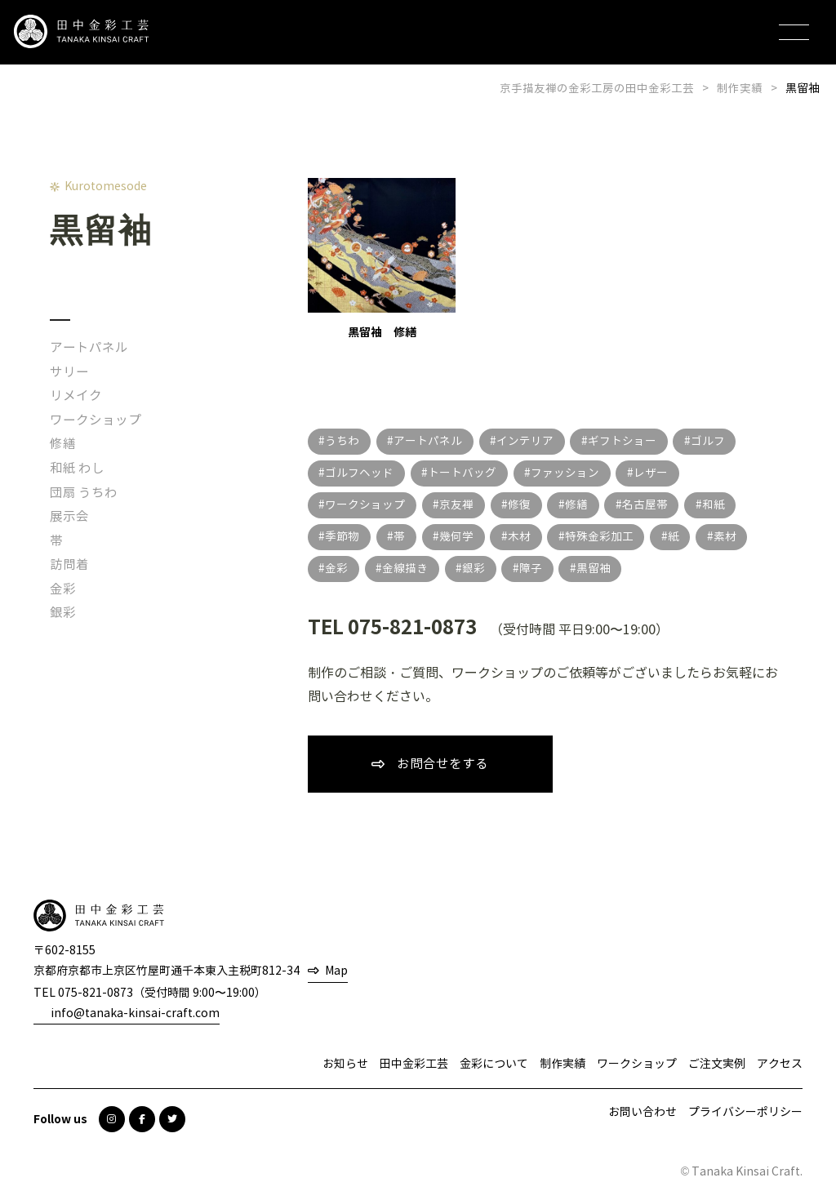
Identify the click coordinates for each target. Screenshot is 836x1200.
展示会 (69, 516)
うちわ (343, 441)
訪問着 (69, 564)
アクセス (780, 1065)
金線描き (406, 569)
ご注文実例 (716, 1065)
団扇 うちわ (84, 492)
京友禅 (458, 505)
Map (336, 973)
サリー (69, 372)
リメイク (76, 395)
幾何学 (459, 537)
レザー (654, 473)
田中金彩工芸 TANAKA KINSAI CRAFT (89, 33)
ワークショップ (95, 420)
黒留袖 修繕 (382, 259)
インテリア (527, 441)
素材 (730, 537)
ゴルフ (712, 441)
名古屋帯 (649, 505)
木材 (522, 537)
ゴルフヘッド (360, 473)
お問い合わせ (642, 1113)
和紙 (718, 505)
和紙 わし (77, 468)
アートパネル (89, 347)
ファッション (567, 473)
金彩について (494, 1065)
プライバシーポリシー (745, 1113)
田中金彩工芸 (414, 1065)
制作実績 (562, 1065)
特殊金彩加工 (603, 537)
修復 (521, 505)
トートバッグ (463, 473)
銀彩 (63, 612)
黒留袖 (597, 569)
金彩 (63, 589)
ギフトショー (625, 441)
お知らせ (345, 1065)
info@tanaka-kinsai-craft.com (135, 1014)
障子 (533, 569)
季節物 (343, 537)
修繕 (63, 443)
